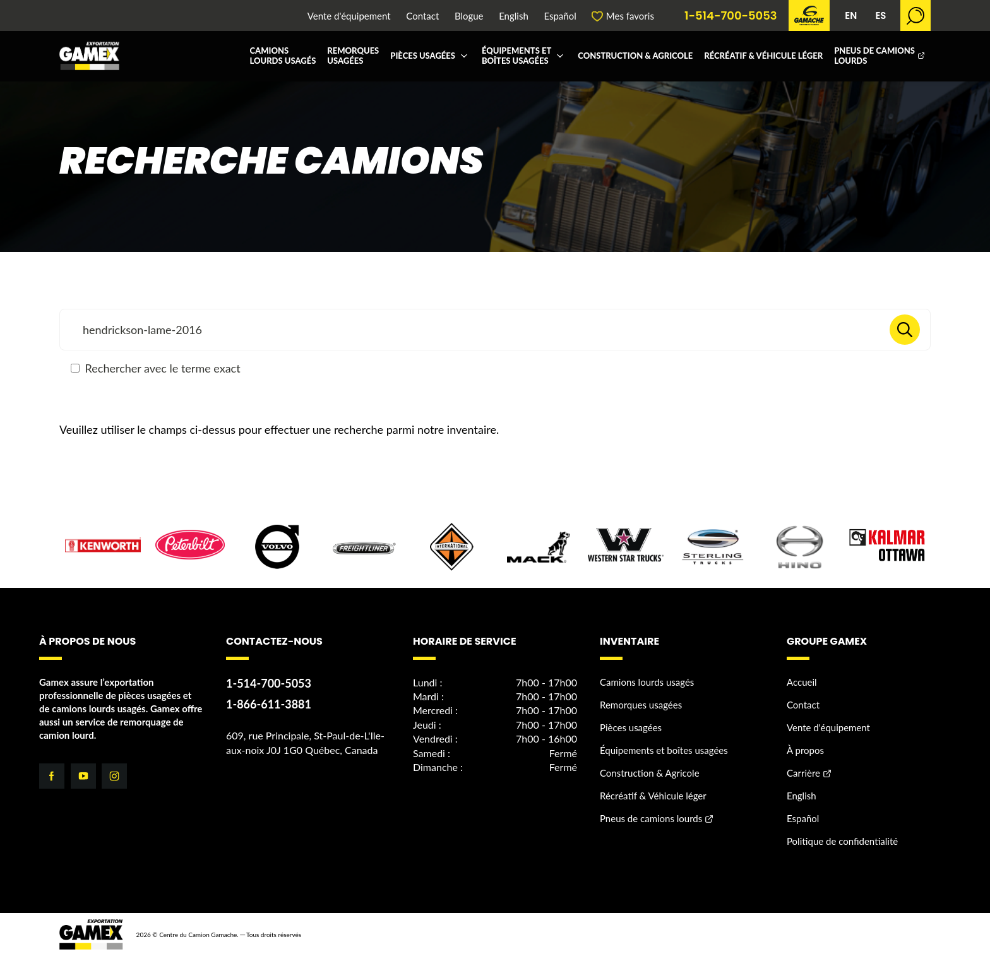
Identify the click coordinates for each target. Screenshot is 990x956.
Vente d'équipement (349, 16)
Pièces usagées (422, 56)
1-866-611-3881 (268, 704)
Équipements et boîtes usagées (516, 55)
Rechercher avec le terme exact (156, 368)
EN (851, 15)
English (513, 16)
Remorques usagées (353, 55)
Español (560, 16)
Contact (422, 16)
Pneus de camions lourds (874, 55)
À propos (805, 750)
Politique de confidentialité (842, 841)
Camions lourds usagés (282, 55)
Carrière (803, 773)
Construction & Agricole (635, 56)
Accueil (802, 682)
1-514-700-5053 (730, 15)
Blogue (469, 16)
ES (880, 15)
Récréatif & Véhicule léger (763, 56)
